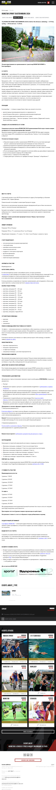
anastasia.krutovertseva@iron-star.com (12, 783)
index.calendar (28, 731)
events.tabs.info (18, 17)
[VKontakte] (25, 755)
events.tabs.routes (29, 17)
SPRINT (14, 591)
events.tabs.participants (42, 17)
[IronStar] (6, 3)
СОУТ (52, 764)
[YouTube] (28, 755)
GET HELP (10, 771)
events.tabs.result (7, 17)
